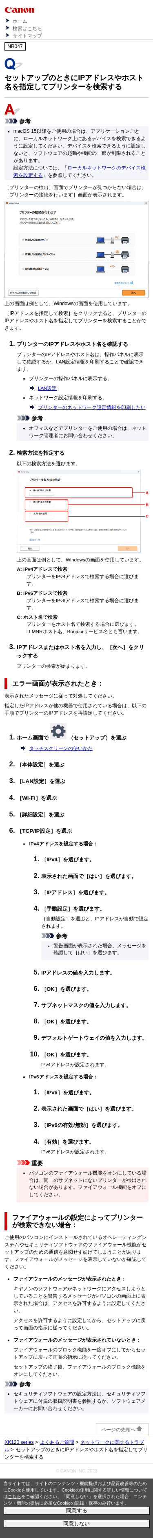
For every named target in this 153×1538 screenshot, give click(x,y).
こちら (14, 1496)
